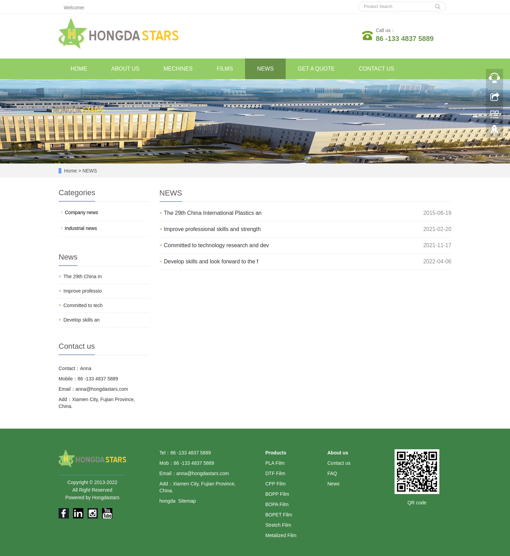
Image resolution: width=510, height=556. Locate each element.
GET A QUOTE (316, 69)
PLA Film (275, 463)
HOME (79, 69)
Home (70, 171)
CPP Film (275, 483)
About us (337, 452)
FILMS (225, 69)
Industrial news (81, 228)
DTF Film (275, 473)
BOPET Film (278, 514)
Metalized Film (280, 535)
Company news (81, 212)
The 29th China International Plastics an (213, 213)
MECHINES (178, 69)
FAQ (332, 473)
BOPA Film (276, 504)
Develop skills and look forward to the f (211, 261)
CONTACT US (376, 69)
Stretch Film (278, 525)
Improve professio (82, 291)
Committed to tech (83, 305)
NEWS (265, 69)
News (333, 483)
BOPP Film (277, 494)
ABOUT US (125, 69)
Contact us (338, 463)
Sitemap (187, 501)
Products (275, 452)
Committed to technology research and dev (216, 245)
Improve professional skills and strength (212, 229)
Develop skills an (81, 320)
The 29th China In (82, 276)
